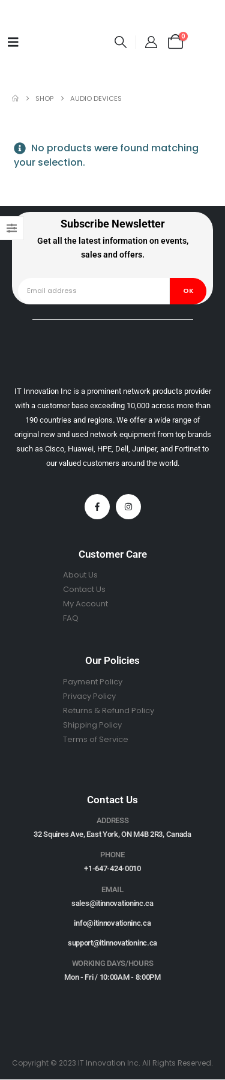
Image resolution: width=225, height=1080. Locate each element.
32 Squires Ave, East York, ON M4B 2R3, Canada (112, 834)
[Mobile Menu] (13, 42)
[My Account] (151, 42)
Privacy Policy (89, 696)
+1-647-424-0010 (112, 868)
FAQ (71, 618)
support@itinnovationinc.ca (112, 942)
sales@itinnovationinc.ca (112, 903)
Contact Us (84, 589)
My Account (85, 603)
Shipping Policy (92, 725)
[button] (120, 42)
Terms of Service (95, 739)
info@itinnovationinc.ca (112, 923)
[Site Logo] (68, 41)
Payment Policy (92, 681)
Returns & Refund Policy (108, 710)
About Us (80, 575)
